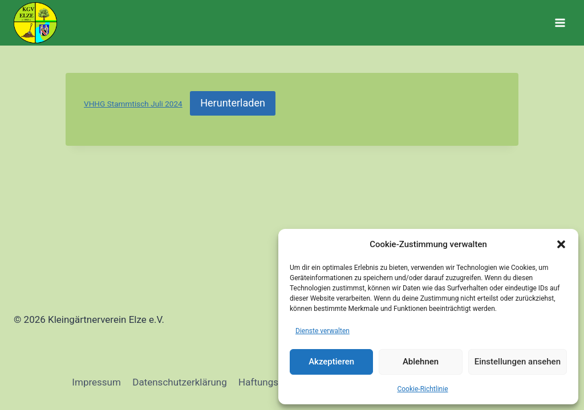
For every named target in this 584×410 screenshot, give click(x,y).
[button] (561, 244)
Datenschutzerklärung (179, 382)
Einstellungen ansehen (517, 361)
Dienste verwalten (322, 331)
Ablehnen (421, 361)
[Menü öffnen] (559, 22)
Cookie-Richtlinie (422, 389)
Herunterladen (232, 103)
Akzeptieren (331, 361)
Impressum (96, 382)
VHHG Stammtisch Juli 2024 (133, 103)
